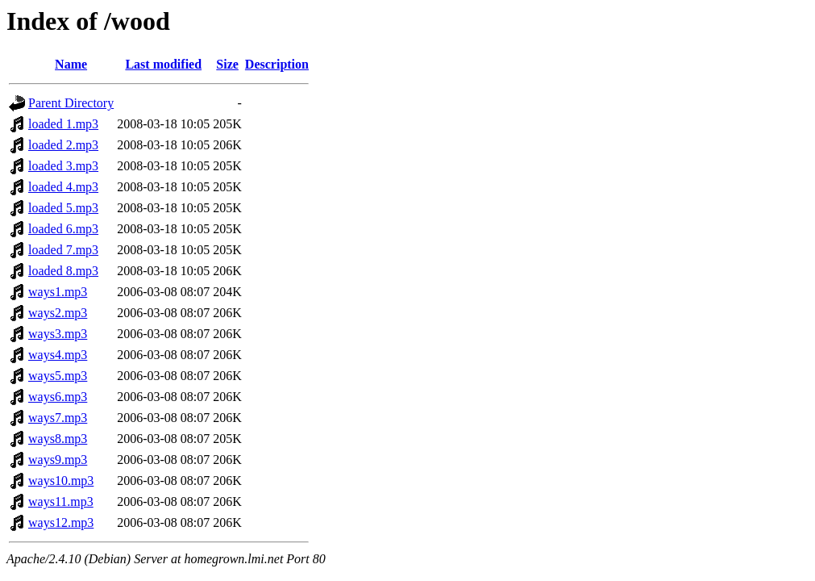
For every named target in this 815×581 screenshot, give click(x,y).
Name (71, 64)
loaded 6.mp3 (63, 229)
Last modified (163, 64)
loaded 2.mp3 (63, 145)
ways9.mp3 (57, 459)
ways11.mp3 (61, 501)
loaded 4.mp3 (63, 187)
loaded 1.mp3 (63, 124)
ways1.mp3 (57, 292)
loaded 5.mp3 (63, 208)
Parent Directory (71, 103)
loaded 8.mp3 (63, 271)
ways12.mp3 (61, 522)
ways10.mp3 (61, 480)
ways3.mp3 (57, 334)
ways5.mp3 (57, 375)
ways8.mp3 (57, 438)
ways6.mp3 (57, 396)
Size (227, 64)
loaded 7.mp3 (63, 250)
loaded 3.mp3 (63, 166)
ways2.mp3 (57, 313)
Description (277, 64)
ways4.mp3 (57, 355)
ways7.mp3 (57, 417)
